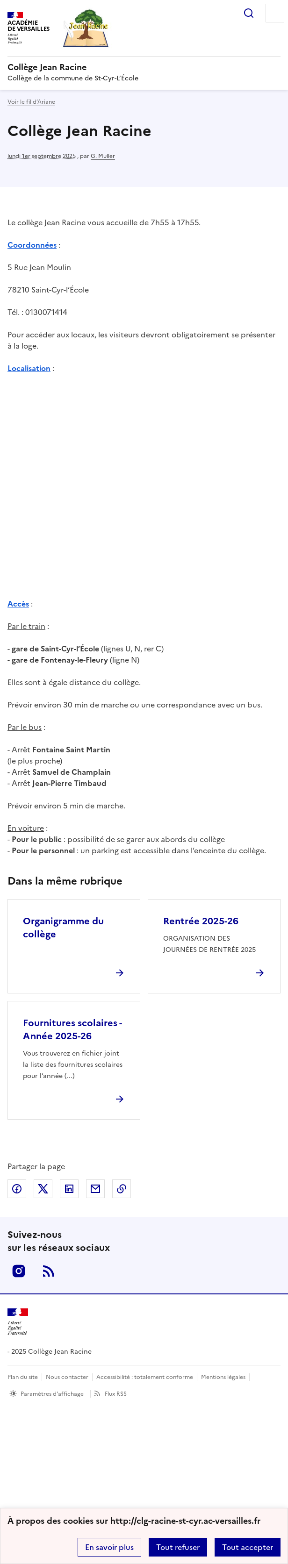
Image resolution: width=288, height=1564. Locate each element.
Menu (275, 13)
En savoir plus (109, 1547)
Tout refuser (178, 1547)
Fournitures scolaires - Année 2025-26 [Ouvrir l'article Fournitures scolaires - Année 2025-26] (72, 1029)
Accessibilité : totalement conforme (144, 1377)
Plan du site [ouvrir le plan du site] (22, 1377)
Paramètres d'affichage (52, 1394)
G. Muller (103, 156)
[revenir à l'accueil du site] (144, 67)
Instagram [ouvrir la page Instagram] (18, 1271)
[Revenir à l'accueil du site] (17, 1321)
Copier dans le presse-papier (121, 1188)
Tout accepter (247, 1547)
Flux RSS (116, 1394)
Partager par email (95, 1188)
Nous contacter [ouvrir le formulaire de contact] (67, 1377)
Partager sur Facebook (16, 1188)
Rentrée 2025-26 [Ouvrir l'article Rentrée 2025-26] (200, 921)
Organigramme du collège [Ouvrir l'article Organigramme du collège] (63, 927)
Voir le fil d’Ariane (31, 102)
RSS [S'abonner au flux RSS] (48, 1271)
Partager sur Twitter (43, 1188)
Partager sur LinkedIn (69, 1188)
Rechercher (248, 13)
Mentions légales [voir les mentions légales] (223, 1377)
